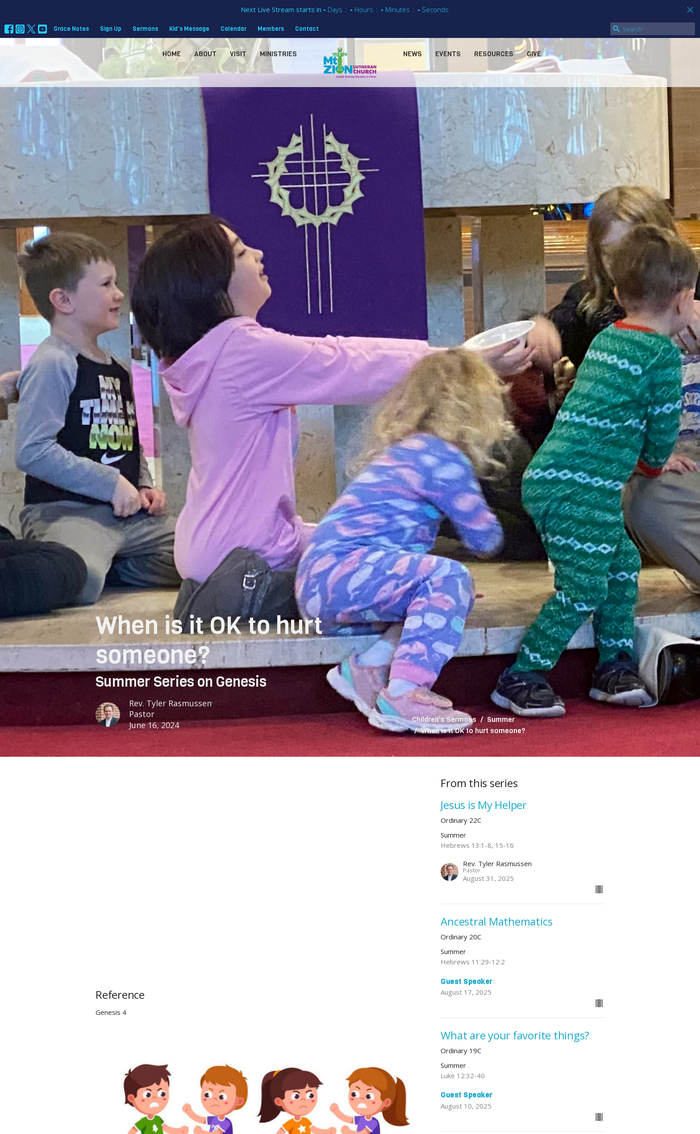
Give (534, 54)
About (205, 54)
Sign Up (110, 29)
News (412, 54)
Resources (493, 54)
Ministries (278, 54)
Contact (307, 29)
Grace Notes (71, 29)
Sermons (145, 29)
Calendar (233, 29)
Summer (501, 719)
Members (271, 29)
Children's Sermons (444, 719)
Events (448, 54)
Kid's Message (189, 29)
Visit (238, 54)
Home (171, 54)
